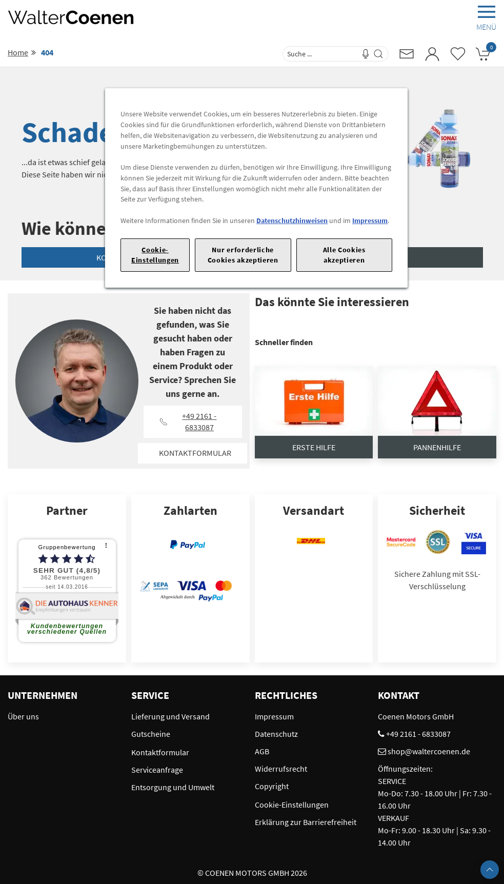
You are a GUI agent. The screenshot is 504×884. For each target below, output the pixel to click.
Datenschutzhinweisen (292, 220)
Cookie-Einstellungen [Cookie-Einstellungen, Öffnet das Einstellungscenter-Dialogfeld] (155, 254)
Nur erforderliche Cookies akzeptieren (243, 254)
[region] (256, 188)
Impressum (370, 220)
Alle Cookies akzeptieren (344, 254)
